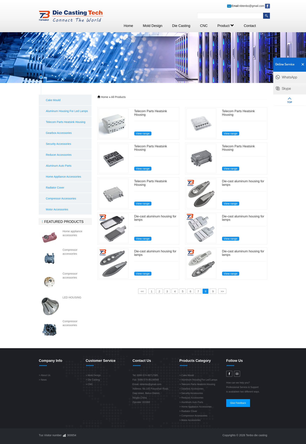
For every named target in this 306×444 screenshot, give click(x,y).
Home (128, 26)
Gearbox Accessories (59, 132)
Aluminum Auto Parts (58, 165)
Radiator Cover (55, 187)
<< (142, 291)
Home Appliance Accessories (63, 176)
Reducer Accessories (59, 154)
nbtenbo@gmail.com (251, 5)
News (44, 379)
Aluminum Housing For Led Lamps (67, 111)
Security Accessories (58, 143)
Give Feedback (238, 403)
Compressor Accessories (61, 198)
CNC (204, 26)
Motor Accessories (57, 209)
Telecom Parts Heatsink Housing (65, 122)
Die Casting (181, 26)
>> (222, 291)
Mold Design (152, 26)
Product (225, 26)
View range (143, 133)
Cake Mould (53, 100)
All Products (118, 97)
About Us (45, 375)
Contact (250, 26)
